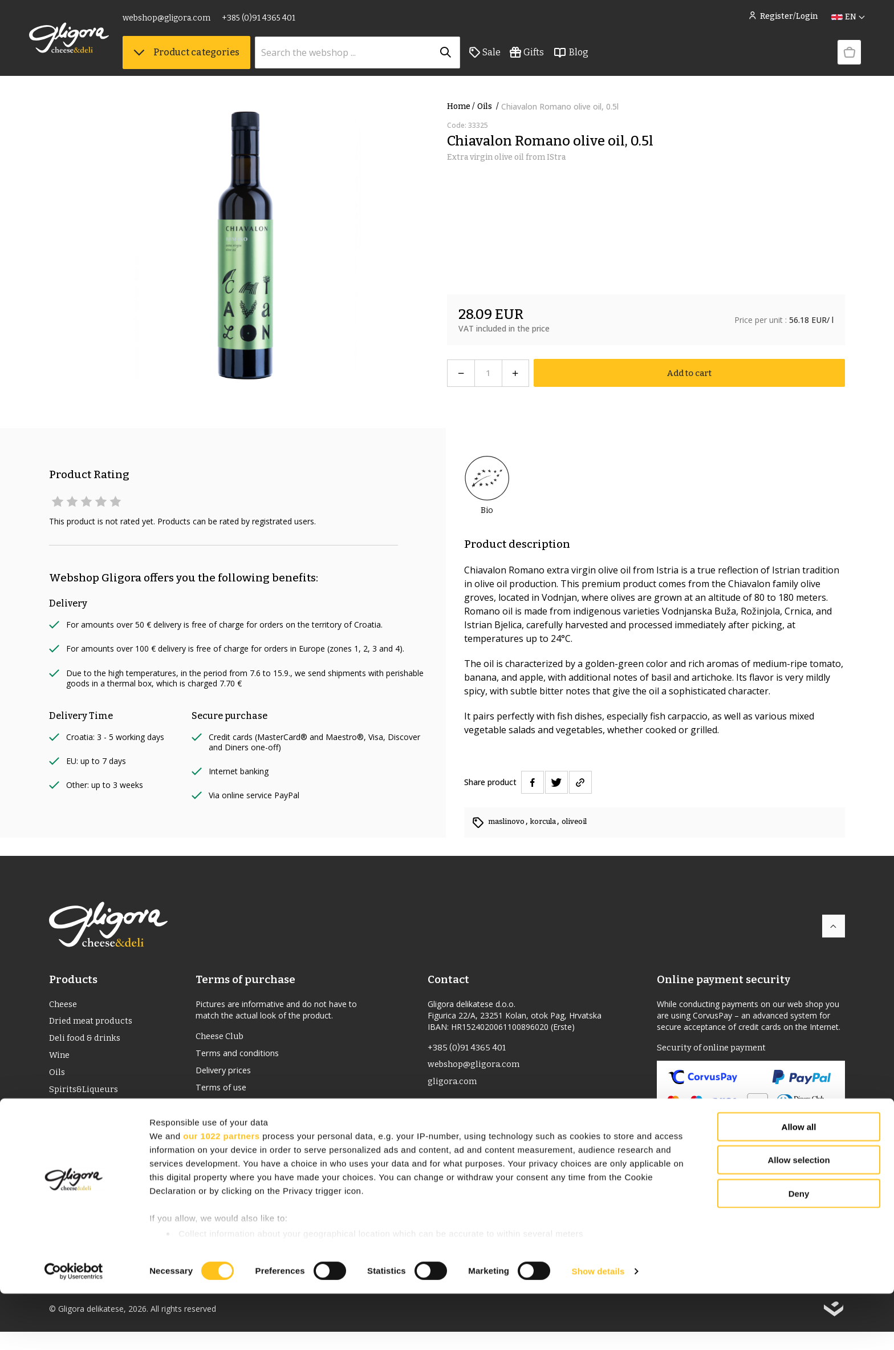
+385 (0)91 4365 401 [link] (278, 21)
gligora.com (453, 1085)
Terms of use (224, 1092)
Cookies (213, 1147)
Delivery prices (227, 1074)
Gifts (547, 57)
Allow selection (798, 1216)
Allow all (799, 1183)
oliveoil (583, 821)
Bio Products (76, 1132)
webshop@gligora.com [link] (186, 21)
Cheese (64, 1005)
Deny (799, 1250)
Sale (505, 57)
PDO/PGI (67, 1114)
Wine (60, 1059)
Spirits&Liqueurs (85, 1096)
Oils (489, 106)
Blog (590, 57)
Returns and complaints (246, 1110)
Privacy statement (234, 1128)
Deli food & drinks (86, 1041)
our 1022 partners (221, 1192)
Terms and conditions (242, 1055)
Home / (461, 106)
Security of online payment (714, 1048)
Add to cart (689, 372)
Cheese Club (222, 1037)
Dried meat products (93, 1023)
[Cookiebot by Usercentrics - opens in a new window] (74, 1327)
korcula (549, 821)
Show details (598, 1327)
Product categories (206, 57)
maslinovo (508, 821)
